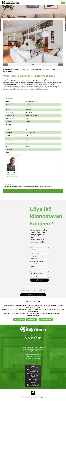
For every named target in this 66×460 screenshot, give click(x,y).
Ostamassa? (19, 320)
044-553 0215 (10, 174)
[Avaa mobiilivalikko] (63, 3)
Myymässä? (32, 320)
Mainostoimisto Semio (26, 397)
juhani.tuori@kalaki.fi (12, 176)
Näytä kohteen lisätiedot (33, 191)
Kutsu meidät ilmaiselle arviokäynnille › (33, 295)
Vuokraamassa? (45, 320)
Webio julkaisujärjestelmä (39, 397)
